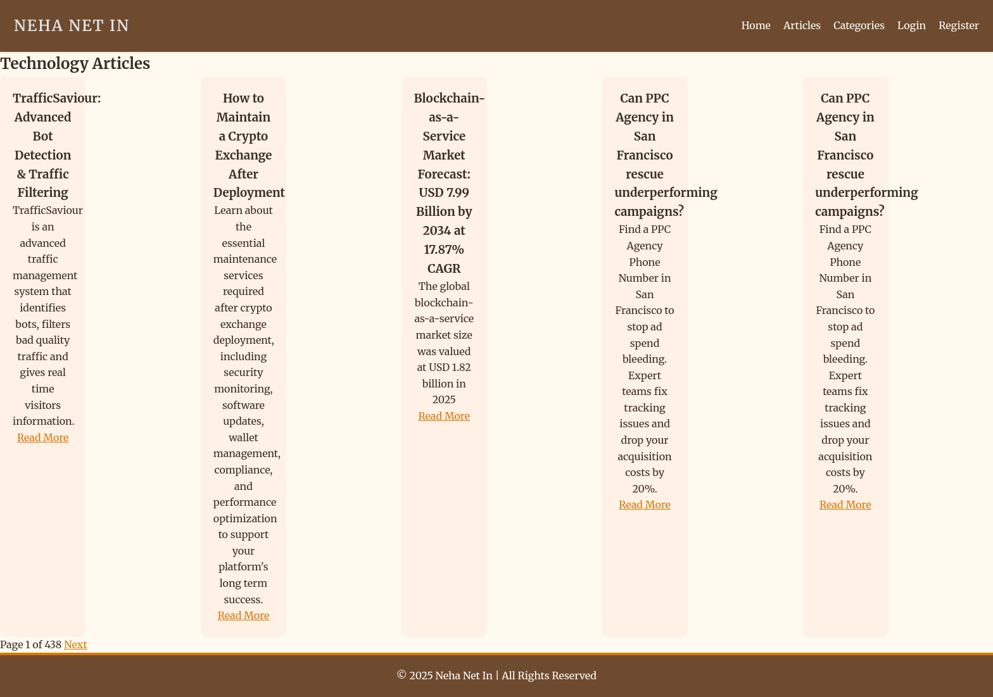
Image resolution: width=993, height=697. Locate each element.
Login (911, 25)
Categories (859, 25)
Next (75, 644)
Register (959, 25)
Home (756, 25)
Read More (43, 437)
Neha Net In (72, 25)
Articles (802, 25)
